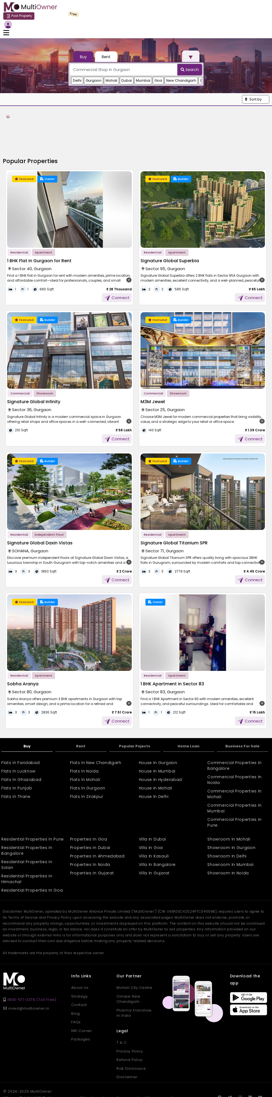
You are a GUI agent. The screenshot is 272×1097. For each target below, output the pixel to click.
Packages (80, 1009)
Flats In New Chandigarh (95, 733)
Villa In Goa (151, 818)
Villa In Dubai (152, 809)
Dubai (126, 58)
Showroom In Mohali (228, 809)
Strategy (79, 966)
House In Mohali (155, 758)
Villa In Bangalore (157, 835)
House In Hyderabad (160, 750)
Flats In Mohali (85, 750)
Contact (79, 975)
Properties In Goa (88, 809)
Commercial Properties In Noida (234, 750)
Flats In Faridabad (20, 733)
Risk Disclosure (131, 1038)
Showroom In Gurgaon (231, 818)
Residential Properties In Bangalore (26, 821)
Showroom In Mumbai (230, 835)
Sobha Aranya (22, 654)
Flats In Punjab (16, 758)
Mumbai (143, 58)
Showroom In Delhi (227, 826)
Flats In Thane (16, 767)
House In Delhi (154, 767)
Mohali (111, 58)
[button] (255, 77)
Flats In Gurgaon (87, 758)
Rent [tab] (106, 34)
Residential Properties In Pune (32, 809)
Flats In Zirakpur (86, 767)
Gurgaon (93, 58)
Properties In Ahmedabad (97, 826)
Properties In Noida (90, 835)
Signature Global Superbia (170, 231)
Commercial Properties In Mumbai (234, 778)
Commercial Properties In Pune (234, 792)
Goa (158, 58)
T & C (121, 1012)
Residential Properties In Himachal (26, 849)
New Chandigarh (181, 58)
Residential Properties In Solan (26, 835)
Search (190, 47)
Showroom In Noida (228, 843)
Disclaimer (127, 1047)
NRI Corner (81, 1001)
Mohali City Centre (134, 958)
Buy (27, 716)
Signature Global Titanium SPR (174, 513)
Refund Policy (129, 1030)
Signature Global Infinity (33, 372)
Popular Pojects (134, 716)
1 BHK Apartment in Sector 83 (172, 654)
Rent (80, 716)
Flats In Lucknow (18, 741)
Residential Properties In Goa (32, 860)
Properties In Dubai (90, 818)
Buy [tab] (83, 34)
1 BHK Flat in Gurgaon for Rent (39, 231)
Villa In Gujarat (154, 843)
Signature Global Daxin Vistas (40, 513)
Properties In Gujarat (92, 843)
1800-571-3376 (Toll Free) (31, 970)
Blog (75, 983)
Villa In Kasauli (154, 826)
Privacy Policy (129, 1021)
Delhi (77, 58)
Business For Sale (242, 716)
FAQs (76, 992)
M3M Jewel (153, 372)
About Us (79, 958)
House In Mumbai (157, 741)
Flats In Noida (84, 741)
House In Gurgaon (158, 733)
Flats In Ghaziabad (21, 750)
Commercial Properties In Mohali (234, 764)
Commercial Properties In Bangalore (234, 736)
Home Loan (188, 716)
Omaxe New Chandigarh (128, 969)
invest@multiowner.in (26, 978)
